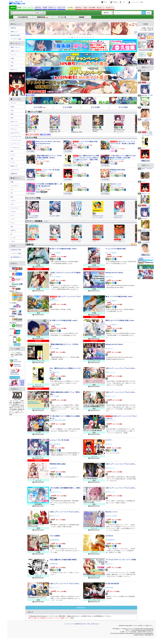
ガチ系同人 (70, 7)
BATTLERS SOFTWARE (118, 159)
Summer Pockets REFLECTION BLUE (118, 217)
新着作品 (13, 28)
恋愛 (12, 182)
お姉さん (13, 230)
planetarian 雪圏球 (54, 215)
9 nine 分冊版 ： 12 (76, 215)
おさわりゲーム (15, 133)
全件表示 (46, 221)
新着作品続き (81, 608)
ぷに (12, 189)
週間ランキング (15, 47)
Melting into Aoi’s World (114, 344)
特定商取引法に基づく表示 (82, 624)
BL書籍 (45, 7)
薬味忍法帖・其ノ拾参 (147, 95)
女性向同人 (38, 7)
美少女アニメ (110, 7)
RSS (134, 244)
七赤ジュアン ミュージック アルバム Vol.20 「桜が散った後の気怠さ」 (122, 143)
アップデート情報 (16, 39)
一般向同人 (13, 7)
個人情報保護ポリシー (16, 258)
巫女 (12, 226)
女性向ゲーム (52, 7)
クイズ (13, 155)
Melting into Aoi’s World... (114, 272)
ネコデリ (76, 170)
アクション (14, 129)
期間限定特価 (42, 17)
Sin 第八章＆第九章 (112, 583)
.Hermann (114, 171)
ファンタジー (14, 185)
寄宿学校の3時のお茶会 (117, 170)
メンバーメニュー (20, 13)
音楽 (12, 158)
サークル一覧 (62, 17)
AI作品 (85, 7)
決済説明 (17, 344)
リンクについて (68, 624)
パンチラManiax (78, 143)
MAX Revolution (41, 171)
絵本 (12, 197)
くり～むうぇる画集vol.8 (54, 241)
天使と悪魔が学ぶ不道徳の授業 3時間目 (63, 559)
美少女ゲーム (101, 7)
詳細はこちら (145, 160)
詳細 (148, 13)
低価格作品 (14, 173)
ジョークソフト (15, 170)
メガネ (13, 241)
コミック (30, 7)
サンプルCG (30, 151)
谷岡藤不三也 (77, 161)
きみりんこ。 (40, 145)
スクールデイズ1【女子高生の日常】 (76, 241)
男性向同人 (78, 7)
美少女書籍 (92, 7)
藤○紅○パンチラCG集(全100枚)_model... (119, 296)
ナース (13, 223)
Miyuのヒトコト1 (115, 184)
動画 (12, 114)
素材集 (19, 7)
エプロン (13, 211)
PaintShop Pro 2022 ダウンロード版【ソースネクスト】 (98, 217)
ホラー (13, 204)
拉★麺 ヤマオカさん (147, 70)
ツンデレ (13, 237)
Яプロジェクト (115, 147)
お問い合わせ (95, 624)
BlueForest (110, 587)
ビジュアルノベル (16, 136)
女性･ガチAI (61, 7)
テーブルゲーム (15, 147)
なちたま (76, 171)
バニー (13, 215)
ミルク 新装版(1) (146, 242)
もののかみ (76, 184)
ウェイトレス (14, 208)
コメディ (13, 200)
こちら (48, 618)
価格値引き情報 (15, 35)
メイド (13, 219)
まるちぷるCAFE (116, 185)
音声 (12, 66)
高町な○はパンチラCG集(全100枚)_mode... (120, 320)
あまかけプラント (42, 187)
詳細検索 (81, 17)
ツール (13, 162)
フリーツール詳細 (15, 377)
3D (11, 193)
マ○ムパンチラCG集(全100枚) (88, 141)
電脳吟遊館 (54, 564)
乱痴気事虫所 (77, 185)
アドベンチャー (15, 125)
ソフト (24, 7)
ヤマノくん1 (145, 107)
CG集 (12, 58)
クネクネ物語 (40, 159)
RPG (12, 151)
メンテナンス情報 (16, 253)
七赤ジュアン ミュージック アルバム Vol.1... (120, 368)
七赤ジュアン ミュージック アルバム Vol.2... (120, 488)
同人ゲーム (14, 69)
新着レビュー (14, 31)
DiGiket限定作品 (23, 17)
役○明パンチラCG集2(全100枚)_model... (64, 249)
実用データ (14, 166)
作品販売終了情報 (16, 250)
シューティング (15, 144)
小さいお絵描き (55, 536)
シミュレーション (16, 140)
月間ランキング (15, 51)
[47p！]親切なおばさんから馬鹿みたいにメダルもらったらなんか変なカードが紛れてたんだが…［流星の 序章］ (86, 157)
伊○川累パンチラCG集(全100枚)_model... (64, 320)
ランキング (31, 13)
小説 (12, 62)
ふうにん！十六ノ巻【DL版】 (50, 170)
